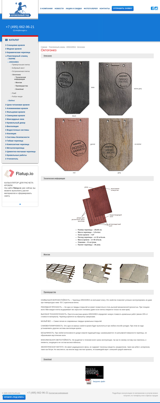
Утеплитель (12, 159)
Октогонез (16, 75)
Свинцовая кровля (16, 115)
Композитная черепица (18, 144)
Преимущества (22, 86)
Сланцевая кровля (16, 45)
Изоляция (11, 133)
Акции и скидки (74, 8)
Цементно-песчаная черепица (21, 151)
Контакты (105, 8)
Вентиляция (12, 126)
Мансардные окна (15, 119)
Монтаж (19, 83)
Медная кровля (14, 49)
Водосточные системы (18, 130)
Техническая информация (20, 78)
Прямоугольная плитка (21, 65)
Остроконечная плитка (21, 71)
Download (19, 89)
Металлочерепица (15, 148)
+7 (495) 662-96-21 (20, 27)
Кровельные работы (17, 155)
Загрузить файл (99, 381)
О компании (46, 8)
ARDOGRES (14, 62)
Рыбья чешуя (17, 97)
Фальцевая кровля (16, 112)
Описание (48, 56)
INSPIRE (12, 59)
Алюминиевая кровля (17, 108)
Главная (44, 47)
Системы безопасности (18, 137)
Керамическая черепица (18, 52)
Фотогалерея (91, 8)
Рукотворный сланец (17, 56)
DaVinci (12, 101)
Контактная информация (58, 393)
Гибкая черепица (15, 141)
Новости (59, 8)
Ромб (14, 93)
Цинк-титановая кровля (18, 105)
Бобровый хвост (18, 68)
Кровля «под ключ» (14, 397)
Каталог (12, 40)
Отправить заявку (122, 8)
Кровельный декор (16, 123)
